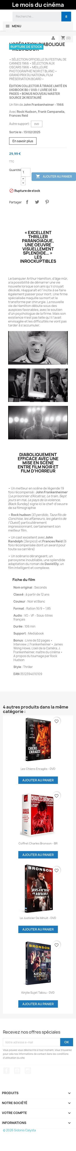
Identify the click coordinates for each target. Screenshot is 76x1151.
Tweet (37, 202)
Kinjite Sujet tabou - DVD (38, 992)
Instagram (28, 1070)
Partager (27, 202)
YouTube (17, 1070)
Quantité (15, 170)
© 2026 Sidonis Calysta (19, 1130)
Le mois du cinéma (38, 5)
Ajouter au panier (38, 780)
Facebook (6, 1070)
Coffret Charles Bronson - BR (38, 843)
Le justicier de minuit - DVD (38, 918)
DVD (36, 124)
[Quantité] (25, 172)
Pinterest (47, 202)
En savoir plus (22, 141)
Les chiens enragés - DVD (38, 769)
